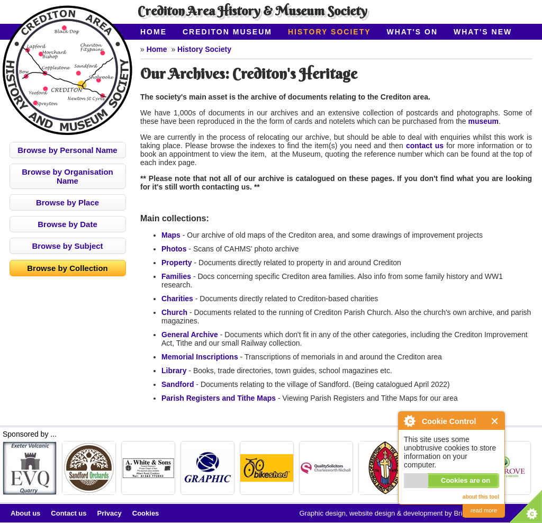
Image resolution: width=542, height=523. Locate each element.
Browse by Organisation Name (67, 176)
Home (153, 32)
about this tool (481, 497)
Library (173, 370)
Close (495, 421)
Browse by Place (67, 202)
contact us (425, 145)
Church (174, 312)
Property (176, 262)
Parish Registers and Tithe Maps (218, 398)
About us (25, 513)
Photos (173, 249)
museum (483, 121)
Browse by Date (67, 224)
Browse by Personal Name (67, 150)
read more (484, 510)
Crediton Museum (227, 32)
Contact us (68, 513)
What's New (483, 32)
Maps (170, 235)
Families (176, 276)
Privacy (109, 513)
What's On (412, 32)
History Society (329, 32)
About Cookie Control (409, 421)
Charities (177, 298)
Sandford (177, 384)
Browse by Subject (67, 245)
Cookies (145, 513)
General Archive (189, 334)
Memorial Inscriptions (199, 357)
